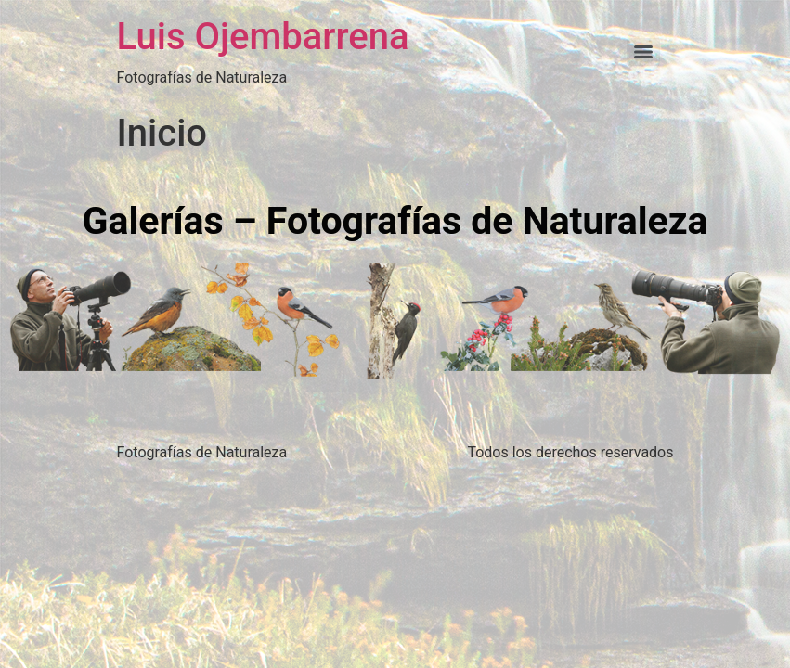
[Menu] (643, 52)
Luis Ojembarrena (263, 36)
